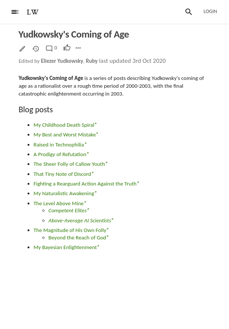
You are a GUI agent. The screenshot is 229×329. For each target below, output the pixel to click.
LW (33, 12)
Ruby (92, 61)
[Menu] (15, 12)
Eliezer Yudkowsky (62, 61)
